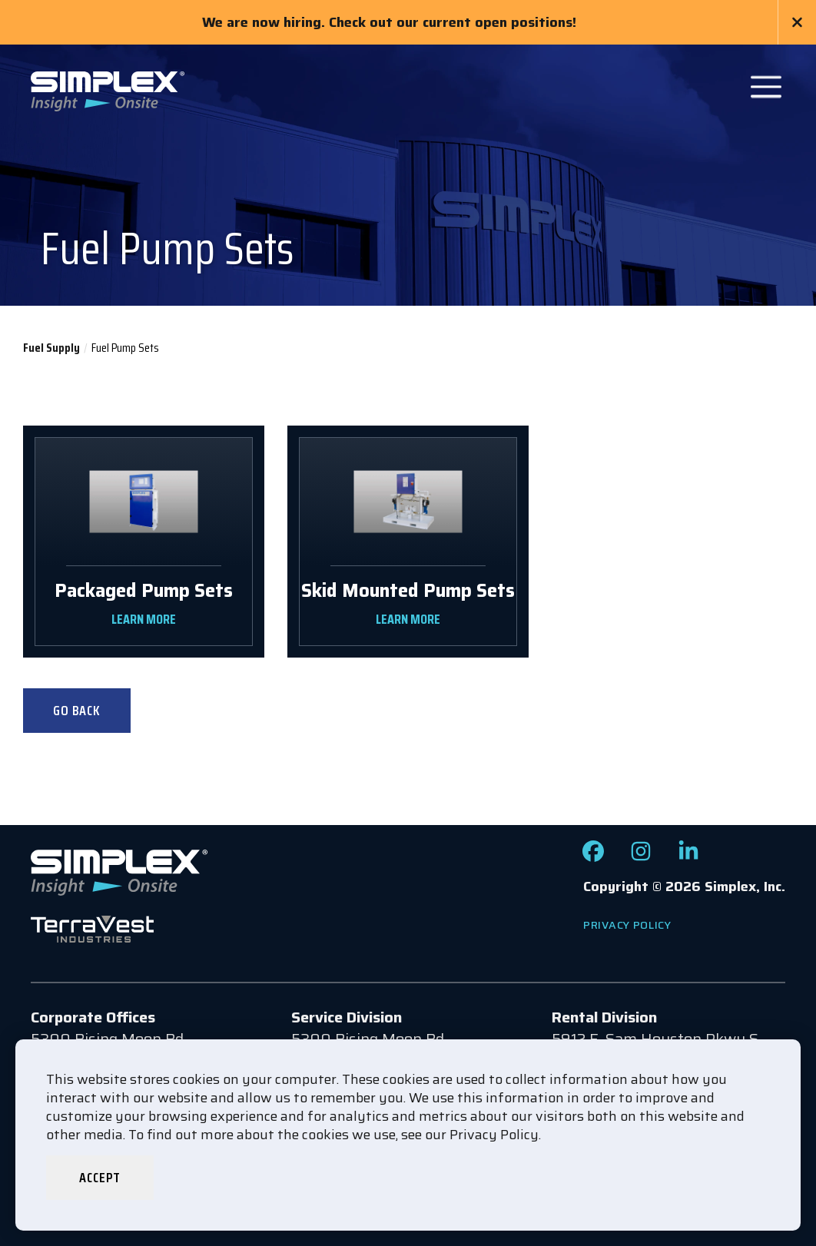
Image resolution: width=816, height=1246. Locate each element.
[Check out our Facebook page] (593, 856)
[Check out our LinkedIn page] (688, 856)
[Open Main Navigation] (766, 87)
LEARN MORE (143, 619)
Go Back (77, 710)
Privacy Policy (627, 924)
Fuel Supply (51, 347)
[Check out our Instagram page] (641, 856)
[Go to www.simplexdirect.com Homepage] (107, 90)
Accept (99, 1177)
